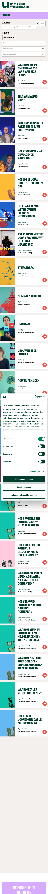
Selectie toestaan (24, 487)
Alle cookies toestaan (24, 479)
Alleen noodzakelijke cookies (24, 495)
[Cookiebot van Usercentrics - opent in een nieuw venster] (34, 396)
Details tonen (34, 471)
